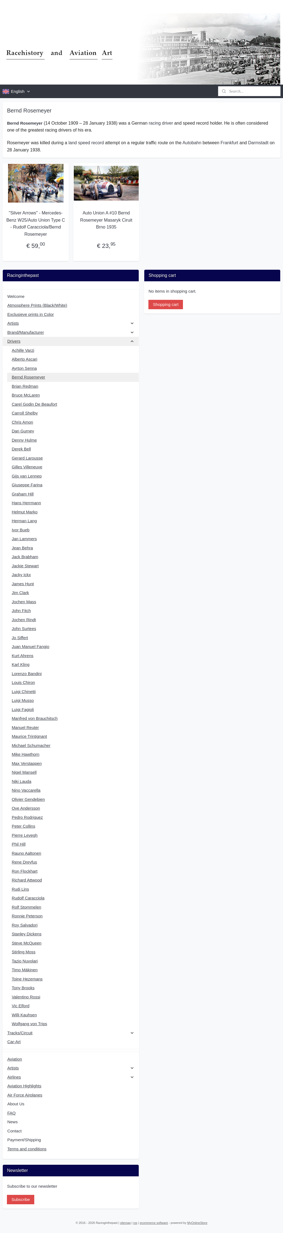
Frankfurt (229, 142)
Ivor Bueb (20, 530)
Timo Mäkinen (25, 969)
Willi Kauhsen (24, 1014)
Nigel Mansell (24, 772)
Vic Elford (20, 1005)
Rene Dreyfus (24, 862)
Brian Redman (25, 386)
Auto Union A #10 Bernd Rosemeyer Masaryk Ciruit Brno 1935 (106, 220)
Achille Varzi (23, 350)
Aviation (14, 1059)
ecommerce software (154, 1222)
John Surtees (24, 628)
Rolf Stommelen (26, 907)
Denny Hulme (24, 440)
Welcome (15, 296)
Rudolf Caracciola (28, 898)
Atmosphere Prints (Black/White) (37, 305)
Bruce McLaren (26, 395)
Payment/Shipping (24, 1139)
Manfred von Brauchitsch (34, 718)
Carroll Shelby (25, 413)
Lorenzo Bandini (26, 673)
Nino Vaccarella (26, 790)
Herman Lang (24, 520)
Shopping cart (166, 304)
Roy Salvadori (24, 925)
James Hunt (23, 583)
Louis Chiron (23, 682)
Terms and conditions (26, 1149)
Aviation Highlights (24, 1086)
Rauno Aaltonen (26, 853)
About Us (15, 1103)
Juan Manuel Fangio (30, 646)
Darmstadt (258, 142)
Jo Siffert (20, 637)
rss (135, 1222)
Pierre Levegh (24, 835)
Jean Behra (22, 547)
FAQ (11, 1113)
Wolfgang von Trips (29, 1023)
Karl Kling (20, 664)
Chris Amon (22, 422)
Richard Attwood (27, 880)
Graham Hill (22, 494)
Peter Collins (23, 826)
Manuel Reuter (25, 727)
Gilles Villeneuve (27, 467)
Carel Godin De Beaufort (34, 404)
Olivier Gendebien (28, 799)
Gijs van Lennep (26, 476)
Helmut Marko (24, 512)
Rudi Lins (20, 889)
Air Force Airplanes (24, 1095)
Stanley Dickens (26, 934)
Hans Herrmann (26, 502)
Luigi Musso (23, 700)
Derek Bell (21, 449)
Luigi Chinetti (24, 691)
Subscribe (20, 1199)
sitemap (125, 1222)
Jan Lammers (24, 538)
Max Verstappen (26, 763)
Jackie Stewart (25, 565)
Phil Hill (18, 844)
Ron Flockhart (24, 871)
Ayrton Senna (24, 368)
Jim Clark (20, 592)
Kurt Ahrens (22, 655)
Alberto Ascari (24, 359)
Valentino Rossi (26, 997)
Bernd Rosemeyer (28, 377)
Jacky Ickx (21, 574)
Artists (70, 323)
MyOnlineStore (197, 1222)
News (12, 1121)
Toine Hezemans (27, 979)
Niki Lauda (21, 781)
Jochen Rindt (24, 619)
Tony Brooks (23, 987)
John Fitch (21, 610)
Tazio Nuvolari (25, 961)
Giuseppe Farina (27, 484)
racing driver (161, 123)
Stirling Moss (23, 951)
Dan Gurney (23, 431)
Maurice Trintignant (29, 736)
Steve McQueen (26, 943)
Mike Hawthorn (25, 754)
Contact (14, 1131)
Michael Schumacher (31, 745)
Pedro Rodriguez (27, 817)
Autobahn (191, 142)
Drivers (70, 341)
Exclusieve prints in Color (30, 314)
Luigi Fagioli (23, 709)
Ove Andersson (26, 808)
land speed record (86, 142)
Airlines (70, 1077)
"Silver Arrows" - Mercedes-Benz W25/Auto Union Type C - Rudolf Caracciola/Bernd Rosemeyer (35, 224)
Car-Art (13, 1041)
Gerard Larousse (27, 458)
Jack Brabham (25, 556)
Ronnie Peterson (27, 916)
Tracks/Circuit (70, 1032)
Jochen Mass (24, 601)
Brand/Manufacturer (70, 332)
